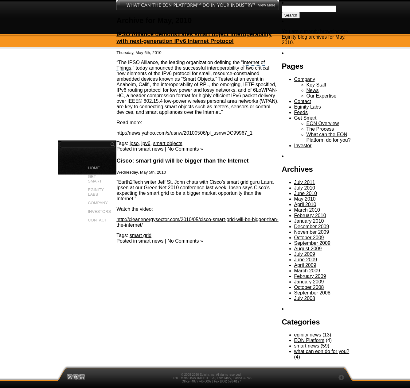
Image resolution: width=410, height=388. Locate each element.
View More (266, 5)
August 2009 (308, 248)
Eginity (289, 37)
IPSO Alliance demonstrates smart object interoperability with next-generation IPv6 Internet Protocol (193, 37)
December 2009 (311, 226)
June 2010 (305, 193)
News (313, 90)
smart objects (167, 143)
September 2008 (312, 292)
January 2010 (309, 221)
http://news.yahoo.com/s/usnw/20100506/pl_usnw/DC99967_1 (184, 133)
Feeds (301, 112)
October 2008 (309, 287)
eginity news (307, 334)
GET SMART (95, 178)
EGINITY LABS (96, 192)
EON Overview (323, 123)
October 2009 (309, 237)
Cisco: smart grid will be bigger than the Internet (182, 160)
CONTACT (97, 220)
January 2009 (309, 281)
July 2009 (304, 254)
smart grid (140, 235)
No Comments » (185, 149)
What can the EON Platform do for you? (329, 137)
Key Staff (316, 84)
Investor (303, 145)
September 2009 (312, 243)
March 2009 (307, 270)
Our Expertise (322, 95)
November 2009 (311, 232)
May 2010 (305, 199)
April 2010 (305, 204)
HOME (94, 168)
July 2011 (304, 182)
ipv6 (145, 143)
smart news (150, 149)
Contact (302, 101)
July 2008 (304, 298)
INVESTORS (99, 211)
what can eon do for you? (321, 351)
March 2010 (307, 210)
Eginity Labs (307, 106)
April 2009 (305, 265)
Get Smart (305, 118)
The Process (320, 129)
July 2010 (304, 187)
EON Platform (309, 340)
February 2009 (310, 276)
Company (304, 79)
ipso (134, 143)
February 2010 (310, 215)
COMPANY (98, 203)
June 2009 (305, 259)
